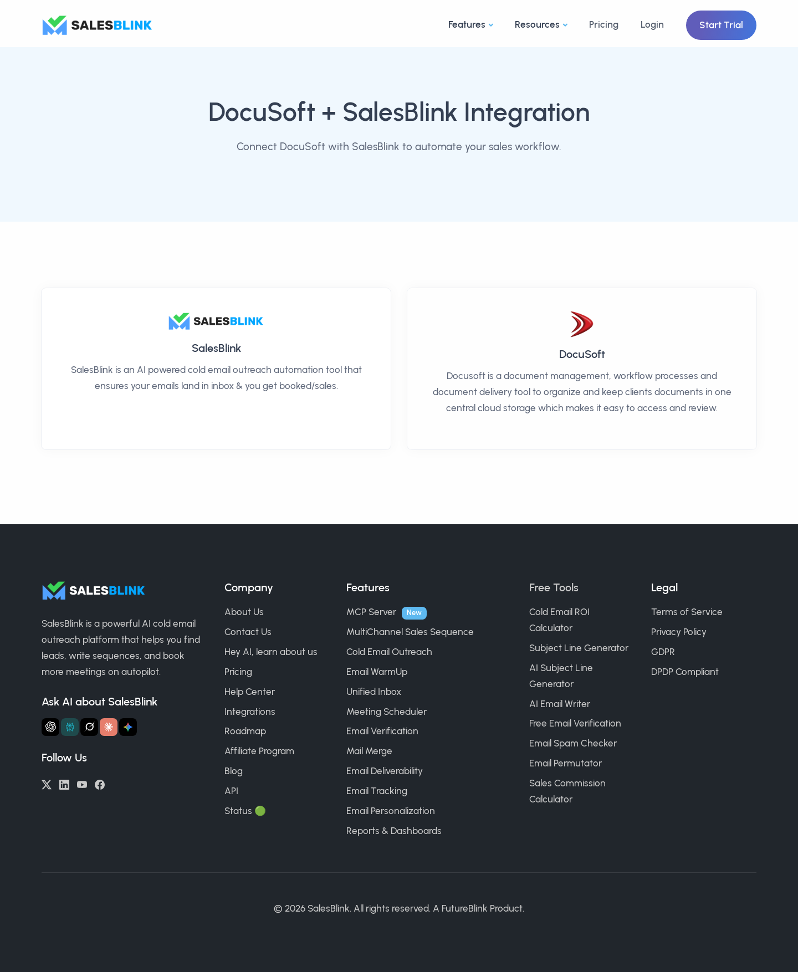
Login (652, 24)
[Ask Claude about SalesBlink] (108, 727)
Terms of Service (687, 611)
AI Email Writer (559, 703)
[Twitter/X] (47, 783)
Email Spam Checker (573, 743)
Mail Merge (369, 750)
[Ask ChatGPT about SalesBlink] (50, 727)
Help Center (249, 691)
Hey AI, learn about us (271, 651)
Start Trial (721, 24)
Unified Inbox (373, 691)
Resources (537, 24)
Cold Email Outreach (389, 651)
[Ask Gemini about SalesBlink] (128, 727)
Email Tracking (376, 790)
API (231, 790)
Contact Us (248, 631)
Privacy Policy (679, 631)
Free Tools (554, 587)
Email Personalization (390, 810)
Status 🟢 (245, 810)
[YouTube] (82, 783)
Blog (233, 770)
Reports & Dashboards (394, 830)
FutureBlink (465, 908)
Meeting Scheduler (386, 711)
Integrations (249, 711)
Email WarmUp (376, 671)
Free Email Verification (575, 723)
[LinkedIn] (64, 783)
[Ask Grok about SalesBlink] (89, 727)
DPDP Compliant (685, 671)
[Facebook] (100, 783)
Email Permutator (565, 763)
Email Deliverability (384, 770)
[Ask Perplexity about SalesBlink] (70, 727)
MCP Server (371, 611)
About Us (244, 611)
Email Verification (382, 730)
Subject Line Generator (578, 647)
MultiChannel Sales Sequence (410, 631)
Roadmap (245, 730)
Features (466, 24)
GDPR (663, 651)
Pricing (603, 24)
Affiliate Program (259, 750)
